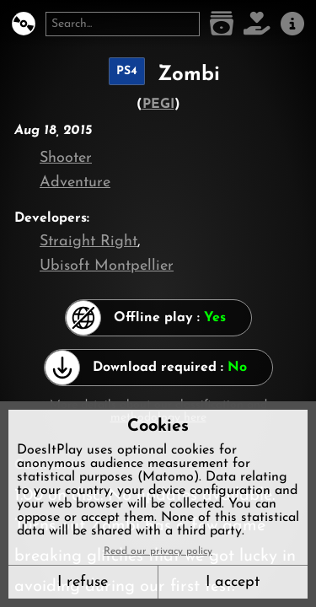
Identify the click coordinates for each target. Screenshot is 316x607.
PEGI (158, 104)
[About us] (292, 24)
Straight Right (88, 242)
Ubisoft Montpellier (107, 266)
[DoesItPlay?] (23, 24)
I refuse (82, 582)
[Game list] (221, 24)
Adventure (75, 183)
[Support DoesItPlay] (257, 24)
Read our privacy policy (158, 551)
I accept (233, 582)
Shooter (66, 158)
